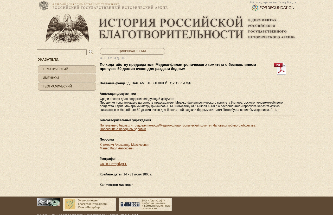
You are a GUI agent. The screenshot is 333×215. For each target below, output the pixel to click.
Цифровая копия (132, 51)
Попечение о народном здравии (123, 129)
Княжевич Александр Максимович (124, 145)
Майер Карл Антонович (117, 148)
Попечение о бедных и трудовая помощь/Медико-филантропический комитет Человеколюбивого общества (177, 125)
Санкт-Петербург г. (113, 164)
